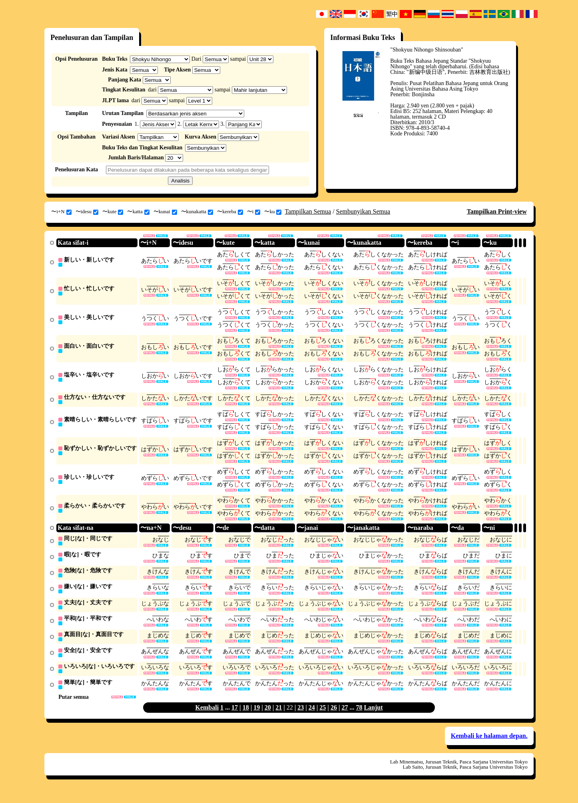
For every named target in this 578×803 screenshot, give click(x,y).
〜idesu (87, 211)
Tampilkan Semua (308, 211)
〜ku (272, 211)
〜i (254, 211)
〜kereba (230, 211)
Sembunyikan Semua (363, 211)
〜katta (138, 211)
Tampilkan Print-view (497, 211)
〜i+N (61, 211)
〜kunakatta (197, 211)
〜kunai (165, 211)
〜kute (112, 211)
